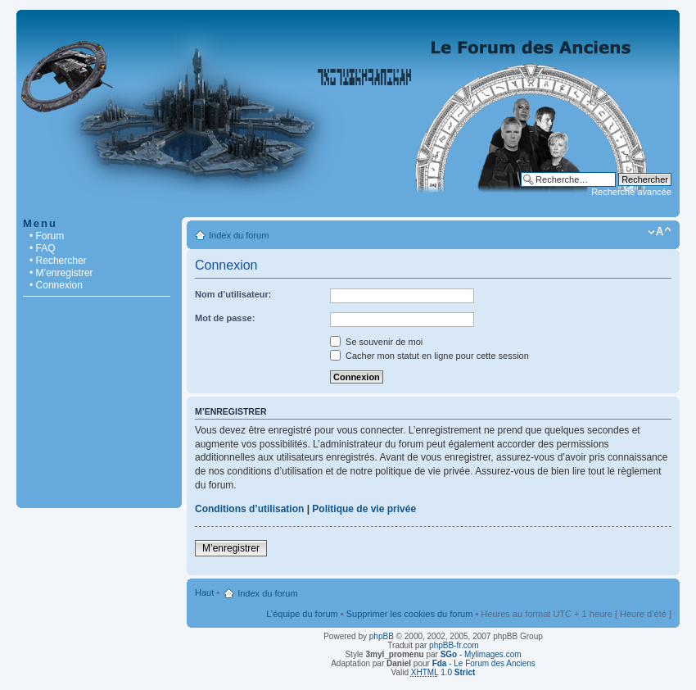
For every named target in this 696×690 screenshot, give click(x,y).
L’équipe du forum (301, 614)
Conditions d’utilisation (249, 509)
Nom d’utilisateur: (233, 294)
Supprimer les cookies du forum (409, 614)
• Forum (46, 236)
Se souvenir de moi (376, 342)
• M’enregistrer (61, 273)
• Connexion (56, 285)
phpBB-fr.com (454, 645)
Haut (204, 592)
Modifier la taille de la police (659, 232)
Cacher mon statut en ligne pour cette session (429, 356)
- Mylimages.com (481, 654)
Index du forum (239, 235)
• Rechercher (58, 260)
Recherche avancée (631, 192)
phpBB (381, 636)
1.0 (443, 672)
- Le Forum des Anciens (484, 663)
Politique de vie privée (364, 509)
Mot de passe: (225, 318)
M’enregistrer (231, 548)
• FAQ (42, 248)
